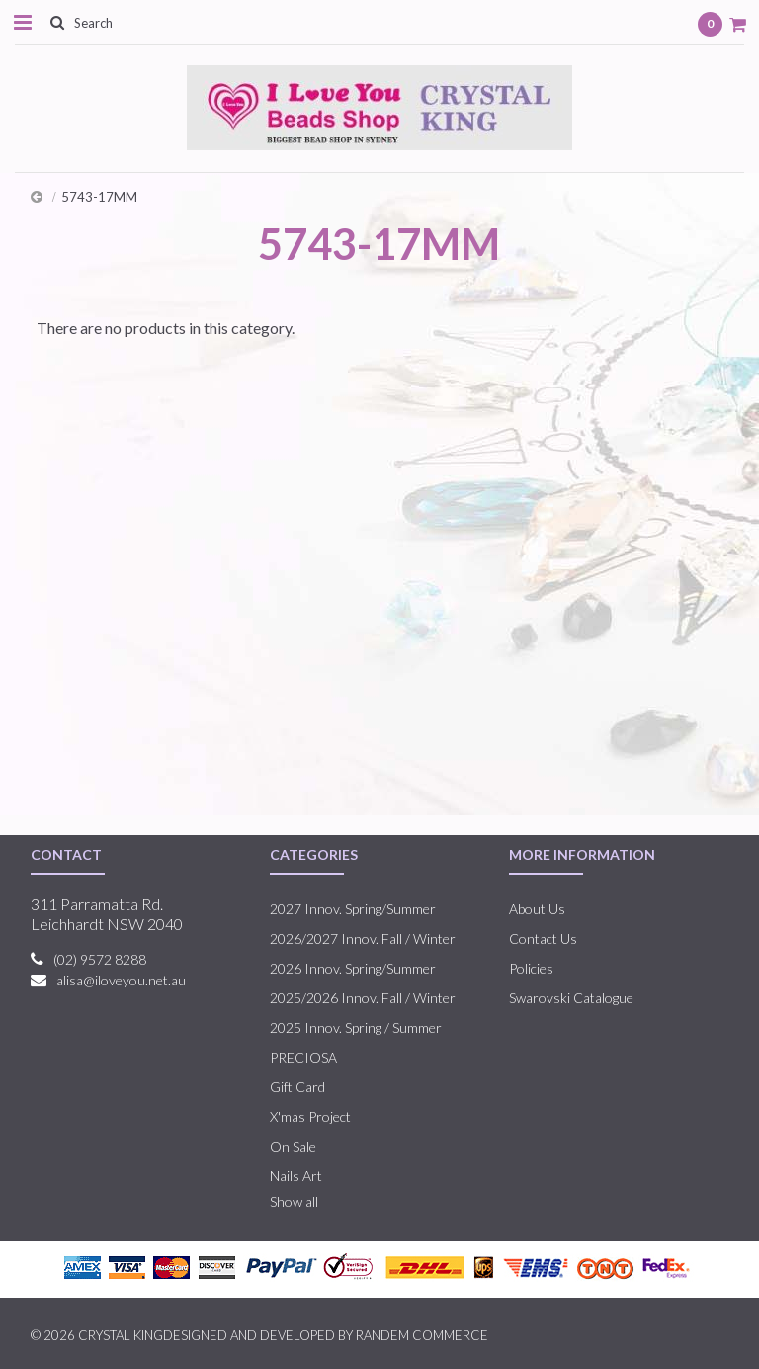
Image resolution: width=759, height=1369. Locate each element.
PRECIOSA (303, 1057)
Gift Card (297, 1086)
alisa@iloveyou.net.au (121, 980)
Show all (294, 1201)
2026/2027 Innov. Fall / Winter (363, 938)
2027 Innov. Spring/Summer (353, 908)
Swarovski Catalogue (571, 997)
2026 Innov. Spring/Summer (353, 968)
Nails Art (296, 1175)
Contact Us (543, 938)
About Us (537, 908)
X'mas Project (310, 1116)
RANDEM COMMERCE (422, 1335)
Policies (531, 968)
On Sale (293, 1146)
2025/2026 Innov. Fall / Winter (363, 997)
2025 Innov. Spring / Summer (356, 1027)
